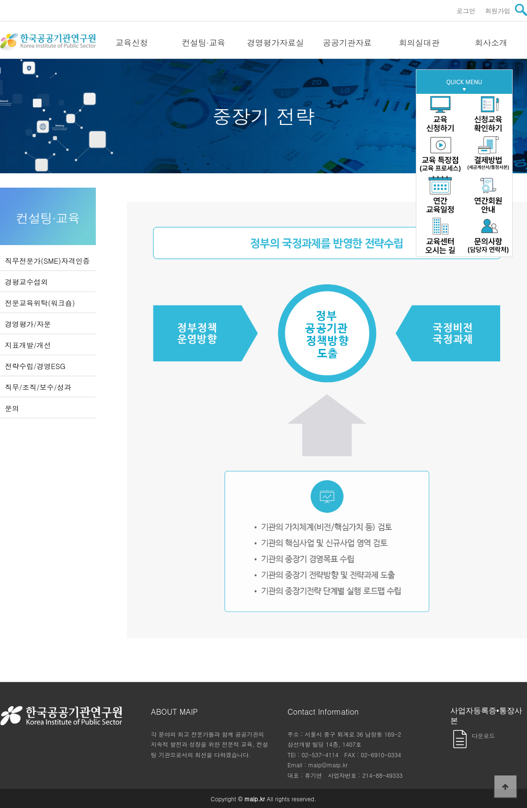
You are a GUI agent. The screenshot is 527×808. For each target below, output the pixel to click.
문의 (12, 408)
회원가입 (497, 10)
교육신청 (131, 42)
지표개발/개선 (28, 345)
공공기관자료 (347, 42)
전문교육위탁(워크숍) (40, 303)
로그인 (466, 10)
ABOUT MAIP (174, 711)
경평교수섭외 (26, 282)
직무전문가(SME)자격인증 (47, 261)
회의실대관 (419, 42)
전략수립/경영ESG (35, 366)
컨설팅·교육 (204, 42)
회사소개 (491, 42)
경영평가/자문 (28, 324)
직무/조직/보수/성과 (38, 387)
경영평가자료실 (275, 42)
